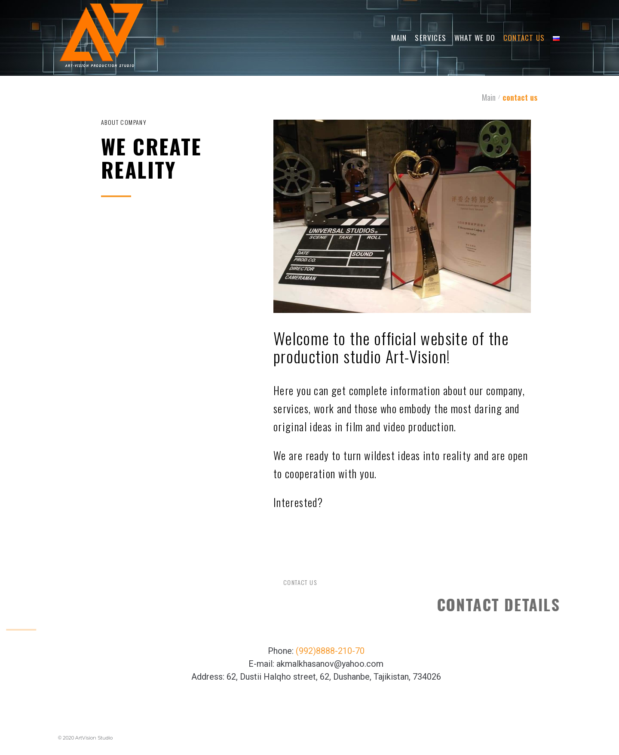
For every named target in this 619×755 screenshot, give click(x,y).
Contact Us (524, 37)
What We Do (474, 37)
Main (399, 37)
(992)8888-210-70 (330, 651)
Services (430, 37)
